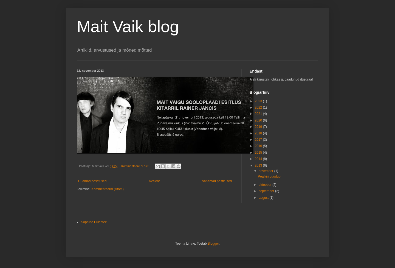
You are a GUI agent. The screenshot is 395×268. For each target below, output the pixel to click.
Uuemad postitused (92, 181)
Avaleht (154, 181)
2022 (259, 107)
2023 (259, 101)
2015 (259, 152)
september (267, 191)
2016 (259, 146)
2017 (259, 140)
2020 (259, 120)
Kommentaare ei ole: (135, 166)
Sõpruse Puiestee (94, 222)
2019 (259, 127)
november (266, 171)
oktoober (265, 185)
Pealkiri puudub (269, 176)
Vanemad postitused (217, 181)
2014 (259, 159)
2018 (259, 133)
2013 (259, 165)
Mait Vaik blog (128, 26)
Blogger (213, 243)
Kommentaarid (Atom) (107, 189)
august (264, 198)
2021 (259, 114)
